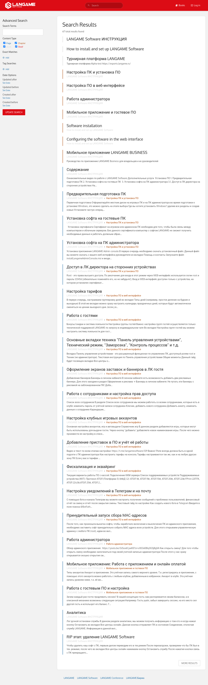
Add (6, 57)
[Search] (89, 5)
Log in (195, 5)
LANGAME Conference (111, 678)
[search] (104, 5)
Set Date (6, 83)
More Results (189, 663)
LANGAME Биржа (135, 678)
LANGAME (69, 678)
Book (7, 46)
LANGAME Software (87, 678)
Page (7, 43)
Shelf (19, 46)
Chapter (20, 43)
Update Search (13, 112)
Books (180, 5)
